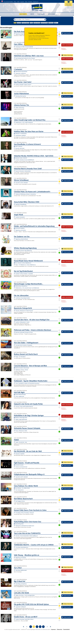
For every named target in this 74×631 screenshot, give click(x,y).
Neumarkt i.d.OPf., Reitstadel (22, 182)
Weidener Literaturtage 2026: (20, 417)
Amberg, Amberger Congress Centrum (23, 84)
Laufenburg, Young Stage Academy (23, 298)
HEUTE (32, 14)
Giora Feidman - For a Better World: (22, 488)
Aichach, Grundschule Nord (21, 466)
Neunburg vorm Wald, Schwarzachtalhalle (24, 46)
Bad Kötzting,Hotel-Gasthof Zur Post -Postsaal (25, 58)
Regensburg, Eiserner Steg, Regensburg (24, 250)
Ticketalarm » (64, 49)
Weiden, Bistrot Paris (20, 107)
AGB (18, 1)
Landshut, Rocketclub (20, 217)
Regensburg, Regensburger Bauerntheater (24, 34)
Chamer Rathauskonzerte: (20, 394)
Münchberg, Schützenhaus (21, 583)
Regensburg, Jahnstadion (21, 230)
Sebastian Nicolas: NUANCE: (20, 158)
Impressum (35, 1)
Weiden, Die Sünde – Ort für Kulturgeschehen (25, 595)
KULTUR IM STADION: (19, 228)
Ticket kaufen (66, 33)
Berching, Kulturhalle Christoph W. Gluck (24, 332)
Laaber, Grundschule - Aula (21, 442)
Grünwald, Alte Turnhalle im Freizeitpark (24, 345)
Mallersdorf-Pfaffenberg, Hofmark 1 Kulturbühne (26, 194)
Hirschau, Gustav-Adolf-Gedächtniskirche (24, 406)
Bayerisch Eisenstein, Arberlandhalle (23, 171)
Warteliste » (63, 48)
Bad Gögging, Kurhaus (20, 501)
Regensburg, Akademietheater (22, 239)
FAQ (15, 1)
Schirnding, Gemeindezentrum (22, 547)
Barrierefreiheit (66, 629)
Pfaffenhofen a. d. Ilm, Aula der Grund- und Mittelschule (27, 287)
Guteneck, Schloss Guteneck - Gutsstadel (24, 273)
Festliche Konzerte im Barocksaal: (21, 367)
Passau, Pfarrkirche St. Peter (21, 430)
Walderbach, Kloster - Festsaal (22, 369)
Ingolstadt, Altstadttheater (21, 204)
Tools (26, 1)
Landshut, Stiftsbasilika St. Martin (22, 322)
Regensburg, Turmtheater (21, 557)
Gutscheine (51, 14)
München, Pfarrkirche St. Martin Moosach (24, 310)
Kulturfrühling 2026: (19, 523)
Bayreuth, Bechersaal (20, 148)
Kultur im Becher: (18, 146)
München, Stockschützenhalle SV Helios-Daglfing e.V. (27, 535)
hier (40, 39)
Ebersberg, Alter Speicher (21, 96)
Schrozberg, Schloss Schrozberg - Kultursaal (25, 512)
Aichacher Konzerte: (19, 465)
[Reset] (45, 19)
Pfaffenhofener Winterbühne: (20, 286)
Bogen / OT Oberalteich (21, 356)
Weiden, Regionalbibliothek (21, 419)
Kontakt (30, 1)
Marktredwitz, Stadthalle (21, 135)
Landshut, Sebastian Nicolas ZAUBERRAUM (25, 159)
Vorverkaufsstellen (8, 1)
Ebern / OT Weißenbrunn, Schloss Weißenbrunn (26, 264)
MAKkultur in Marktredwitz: (20, 133)
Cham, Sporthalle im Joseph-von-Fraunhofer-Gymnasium (27, 383)
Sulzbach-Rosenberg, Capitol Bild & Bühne (24, 619)
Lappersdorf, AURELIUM (21, 73)
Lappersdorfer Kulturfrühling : (20, 71)
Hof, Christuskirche (20, 489)
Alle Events (23, 14)
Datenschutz (59, 629)
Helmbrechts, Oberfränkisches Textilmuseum (25, 525)
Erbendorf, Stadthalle (20, 453)
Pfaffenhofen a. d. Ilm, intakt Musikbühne (24, 122)
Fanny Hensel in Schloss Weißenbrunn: (22, 263)
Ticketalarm (41, 14)
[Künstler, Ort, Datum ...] (30, 19)
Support (22, 1)
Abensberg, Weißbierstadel (21, 570)
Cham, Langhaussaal (20, 396)
